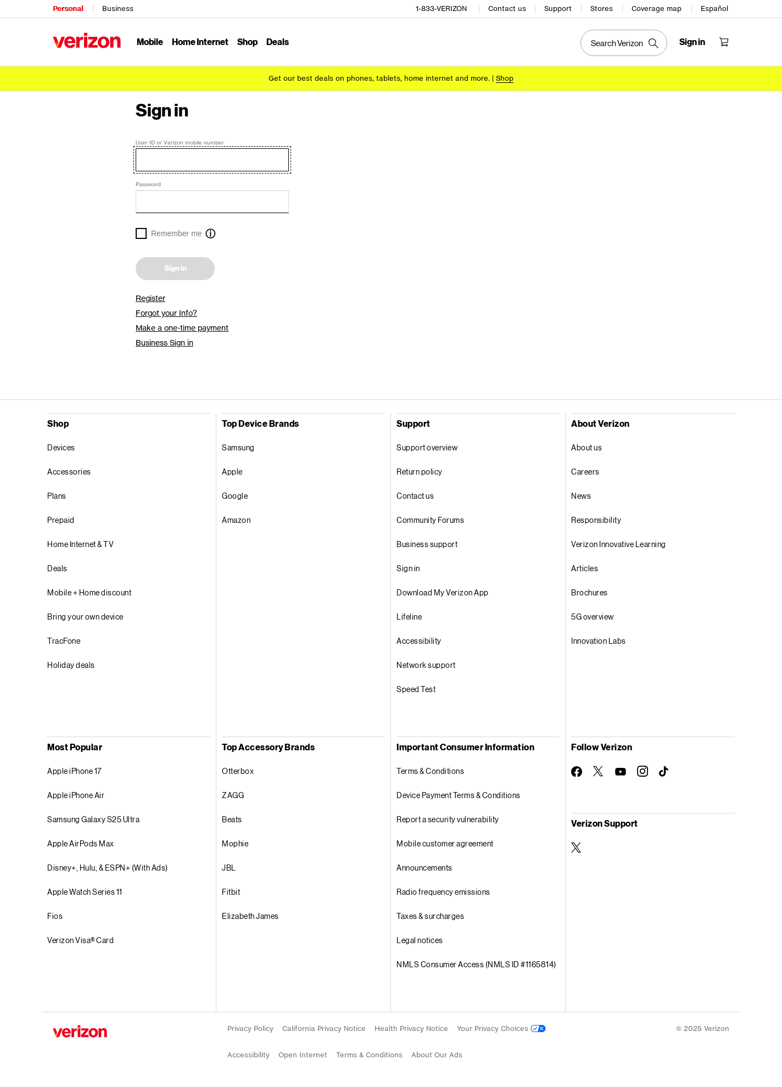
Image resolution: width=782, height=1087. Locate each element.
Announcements (424, 867)
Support (558, 8)
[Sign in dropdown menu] (692, 41)
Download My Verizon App (442, 592)
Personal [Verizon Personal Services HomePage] (68, 8)
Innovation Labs (598, 640)
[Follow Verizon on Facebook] (576, 771)
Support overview (426, 447)
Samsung (238, 447)
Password (148, 184)
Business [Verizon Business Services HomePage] (117, 8)
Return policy (419, 471)
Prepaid (61, 520)
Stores (601, 8)
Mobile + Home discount (89, 592)
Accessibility (419, 640)
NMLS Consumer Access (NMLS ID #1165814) (476, 964)
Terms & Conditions (430, 771)
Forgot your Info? (166, 313)
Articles (584, 568)
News (581, 495)
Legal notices (419, 940)
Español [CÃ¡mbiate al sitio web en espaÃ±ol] (714, 8)
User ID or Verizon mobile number (180, 142)
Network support (426, 665)
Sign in (175, 268)
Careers (585, 471)
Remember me (176, 233)
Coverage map (657, 8)
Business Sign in (164, 342)
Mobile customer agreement (445, 843)
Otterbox (238, 771)
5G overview (592, 616)
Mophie (235, 843)
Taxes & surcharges (430, 916)
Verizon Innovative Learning (618, 544)
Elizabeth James (250, 916)
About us (586, 447)
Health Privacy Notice (411, 1028)
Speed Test (415, 689)
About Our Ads (436, 1055)
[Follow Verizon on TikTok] (664, 771)
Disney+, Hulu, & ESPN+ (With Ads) (107, 867)
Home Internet (200, 41)
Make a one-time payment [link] (182, 328)
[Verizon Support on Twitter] (576, 847)
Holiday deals (71, 665)
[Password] (212, 201)
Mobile (150, 41)
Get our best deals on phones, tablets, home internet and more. (379, 78)
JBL (229, 867)
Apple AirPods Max (80, 843)
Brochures (589, 592)
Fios (55, 916)
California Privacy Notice (324, 1028)
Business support (426, 544)
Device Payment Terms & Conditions (458, 795)
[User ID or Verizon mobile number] (212, 159)
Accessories (69, 471)
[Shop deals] (504, 78)
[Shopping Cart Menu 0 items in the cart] (724, 42)
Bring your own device (85, 616)
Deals (57, 568)
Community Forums (430, 520)
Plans (56, 495)
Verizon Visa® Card (80, 940)
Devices (61, 447)
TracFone (63, 640)
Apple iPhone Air (75, 795)
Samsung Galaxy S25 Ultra (93, 819)
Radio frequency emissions (443, 891)
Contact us (507, 8)
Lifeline (409, 616)
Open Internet (302, 1055)
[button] (210, 234)
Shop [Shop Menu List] (247, 41)
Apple (232, 471)
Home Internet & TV (80, 544)
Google (235, 495)
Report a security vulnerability (447, 819)
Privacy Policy (250, 1028)
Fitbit (231, 891)
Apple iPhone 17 (74, 771)
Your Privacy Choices (501, 1028)
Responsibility (596, 520)
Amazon (236, 520)
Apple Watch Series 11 (84, 891)
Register (150, 298)
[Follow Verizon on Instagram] (642, 771)
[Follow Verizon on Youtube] (620, 771)
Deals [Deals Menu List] (277, 41)
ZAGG (233, 795)
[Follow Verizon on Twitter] (598, 771)
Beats (232, 819)
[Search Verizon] (623, 43)
